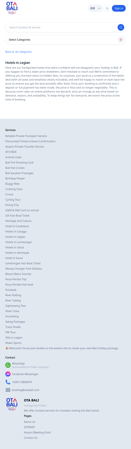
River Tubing (13, 300)
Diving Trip (12, 205)
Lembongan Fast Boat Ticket (23, 263)
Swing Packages (15, 321)
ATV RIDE (11, 152)
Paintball (10, 290)
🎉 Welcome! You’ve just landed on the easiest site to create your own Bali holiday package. (62, 348)
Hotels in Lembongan (18, 242)
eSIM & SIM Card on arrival (22, 210)
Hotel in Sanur (14, 258)
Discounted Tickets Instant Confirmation (30, 141)
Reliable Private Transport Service (26, 136)
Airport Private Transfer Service (24, 146)
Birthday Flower (15, 178)
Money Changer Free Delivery (23, 268)
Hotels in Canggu (16, 231)
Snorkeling (12, 316)
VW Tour (10, 332)
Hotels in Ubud (14, 247)
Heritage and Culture (18, 221)
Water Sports (13, 343)
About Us (29, 422)
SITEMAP (29, 427)
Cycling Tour (13, 199)
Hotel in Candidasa (17, 226)
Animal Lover (13, 157)
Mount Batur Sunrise (18, 274)
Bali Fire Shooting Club (19, 162)
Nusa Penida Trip (15, 279)
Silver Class (12, 311)
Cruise (9, 194)
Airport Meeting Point (37, 432)
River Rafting (13, 295)
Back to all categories (18, 52)
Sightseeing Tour (15, 306)
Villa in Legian (14, 337)
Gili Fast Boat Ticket (17, 215)
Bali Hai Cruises (15, 168)
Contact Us (30, 438)
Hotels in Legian (15, 237)
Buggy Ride (12, 184)
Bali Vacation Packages (19, 173)
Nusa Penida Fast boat (19, 284)
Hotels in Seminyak (17, 253)
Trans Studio (13, 327)
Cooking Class (14, 189)
